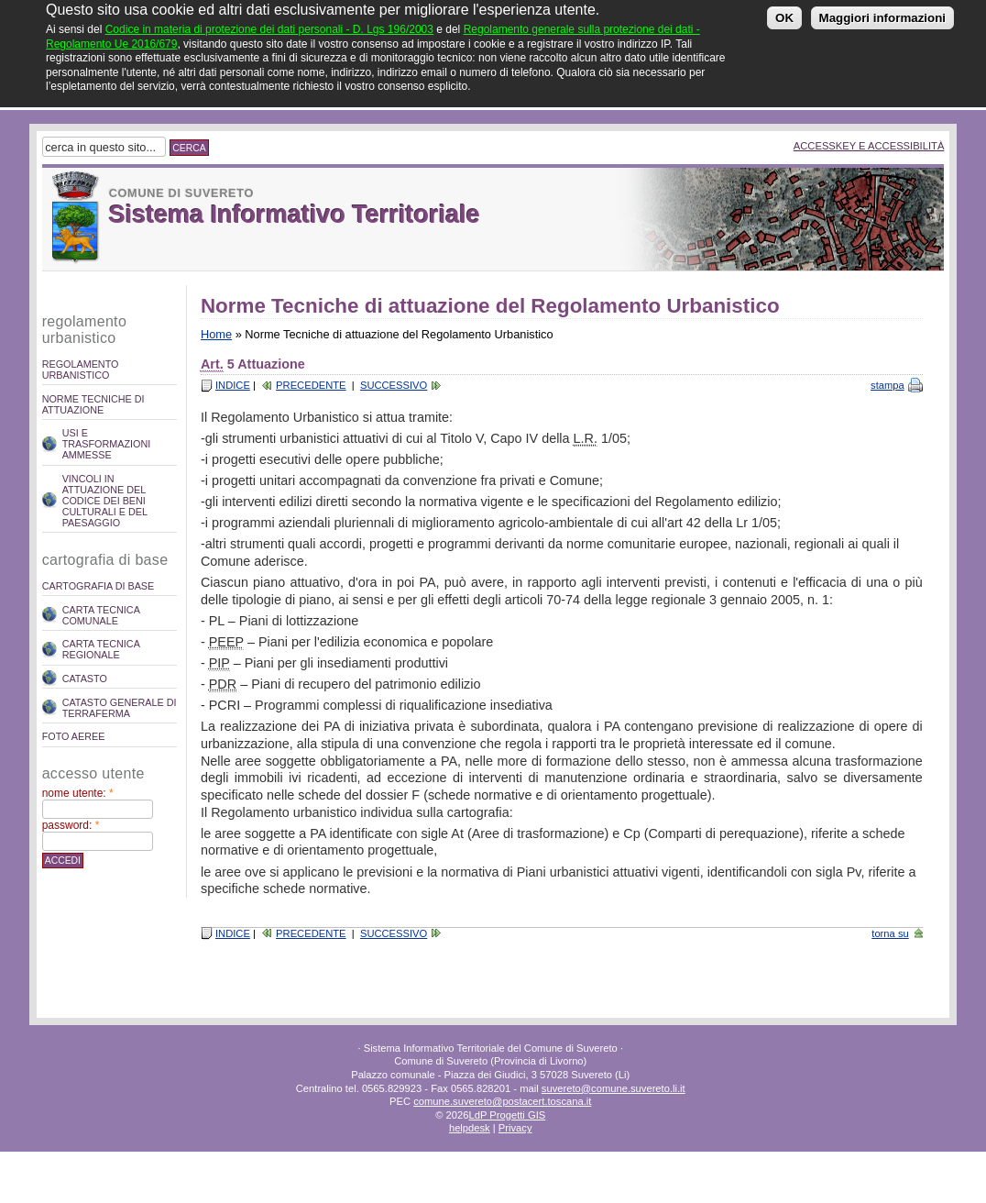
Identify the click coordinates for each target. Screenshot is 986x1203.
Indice (232, 385)
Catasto (84, 678)
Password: (71, 825)
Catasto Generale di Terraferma (119, 708)
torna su (889, 933)
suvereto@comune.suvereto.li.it (613, 1088)
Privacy (515, 1127)
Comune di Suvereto (181, 193)
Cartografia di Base (98, 585)
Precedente (310, 385)
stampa (887, 385)
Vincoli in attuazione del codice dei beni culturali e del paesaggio (105, 500)
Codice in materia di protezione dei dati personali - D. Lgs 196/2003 (269, 22)
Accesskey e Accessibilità (869, 145)
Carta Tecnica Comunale (101, 615)
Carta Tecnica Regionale (101, 649)
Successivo (393, 385)
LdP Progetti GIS (506, 1114)
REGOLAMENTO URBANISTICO (80, 370)
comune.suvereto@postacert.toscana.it (502, 1101)
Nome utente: (78, 793)
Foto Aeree (73, 736)
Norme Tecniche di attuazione (93, 404)
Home (216, 334)
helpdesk (469, 1127)
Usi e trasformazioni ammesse (106, 443)
